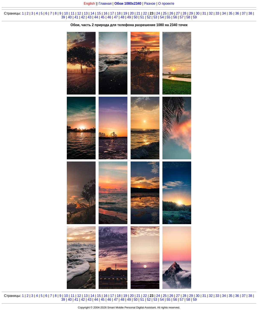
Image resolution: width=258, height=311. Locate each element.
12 (79, 13)
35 (230, 13)
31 (204, 13)
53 (155, 17)
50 (135, 17)
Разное (149, 3)
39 (63, 17)
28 (184, 13)
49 (129, 17)
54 (162, 17)
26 (171, 13)
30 (198, 13)
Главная (105, 3)
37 (244, 13)
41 (76, 17)
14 (92, 13)
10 (66, 13)
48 (122, 17)
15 (99, 13)
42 (83, 17)
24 (158, 13)
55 (169, 17)
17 (112, 13)
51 (142, 17)
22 (145, 13)
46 (109, 17)
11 (72, 13)
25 (165, 13)
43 (90, 17)
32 (211, 13)
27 (178, 13)
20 (132, 13)
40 (70, 17)
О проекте (166, 3)
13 (86, 13)
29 (191, 13)
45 (103, 17)
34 (224, 13)
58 (188, 17)
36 (237, 13)
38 (250, 13)
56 (175, 17)
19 (125, 13)
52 (149, 17)
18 (119, 13)
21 (138, 13)
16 (105, 13)
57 (182, 17)
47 (116, 17)
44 (96, 17)
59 (195, 17)
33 (217, 13)
